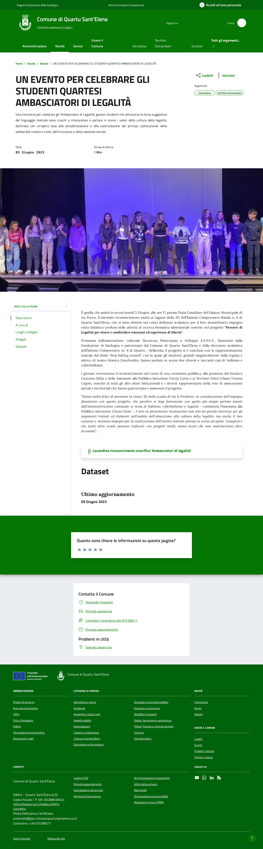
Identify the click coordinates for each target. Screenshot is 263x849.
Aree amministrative (25, 708)
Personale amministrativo (29, 732)
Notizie (198, 714)
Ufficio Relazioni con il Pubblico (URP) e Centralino (36, 806)
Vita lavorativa (142, 738)
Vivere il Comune (97, 43)
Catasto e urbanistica (86, 732)
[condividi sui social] (204, 75)
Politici (17, 726)
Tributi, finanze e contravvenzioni (154, 726)
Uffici (16, 714)
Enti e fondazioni (23, 720)
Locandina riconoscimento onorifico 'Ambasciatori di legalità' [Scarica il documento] (142, 450)
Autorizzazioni (82, 726)
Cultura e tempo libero (87, 738)
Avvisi (198, 708)
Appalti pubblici (82, 720)
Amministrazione (34, 46)
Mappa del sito (56, 838)
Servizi (78, 46)
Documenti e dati (23, 738)
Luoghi (198, 739)
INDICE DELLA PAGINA (41, 306)
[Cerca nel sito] (241, 23)
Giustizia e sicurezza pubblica (151, 702)
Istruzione (139, 46)
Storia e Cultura (203, 757)
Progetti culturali (204, 751)
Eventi (198, 745)
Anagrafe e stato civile (87, 714)
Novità (60, 46)
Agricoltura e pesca (85, 702)
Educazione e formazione (89, 744)
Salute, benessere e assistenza (152, 720)
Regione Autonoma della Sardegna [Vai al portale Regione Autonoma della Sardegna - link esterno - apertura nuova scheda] (37, 5)
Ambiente (79, 708)
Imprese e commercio (147, 708)
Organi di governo (23, 702)
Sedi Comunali (21, 838)
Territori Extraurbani (163, 43)
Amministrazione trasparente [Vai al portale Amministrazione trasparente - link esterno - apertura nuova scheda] (126, 5)
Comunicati (201, 702)
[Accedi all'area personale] (220, 5)
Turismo (196, 46)
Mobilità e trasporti (145, 714)
